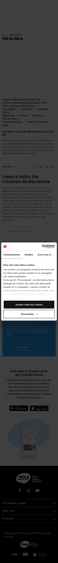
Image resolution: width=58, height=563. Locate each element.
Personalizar (29, 314)
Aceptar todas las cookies (28, 304)
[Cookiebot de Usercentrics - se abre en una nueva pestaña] (42, 246)
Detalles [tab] (29, 254)
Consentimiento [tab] (11, 254)
